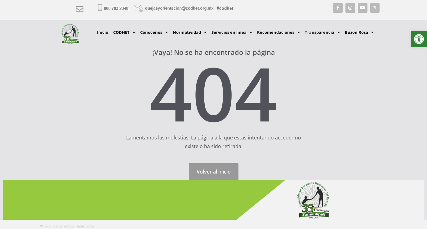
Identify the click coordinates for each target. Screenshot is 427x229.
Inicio (102, 32)
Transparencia (322, 32)
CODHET (124, 32)
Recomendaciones (278, 32)
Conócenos (154, 32)
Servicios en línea (231, 32)
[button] (419, 39)
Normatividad (190, 32)
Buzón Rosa (359, 32)
